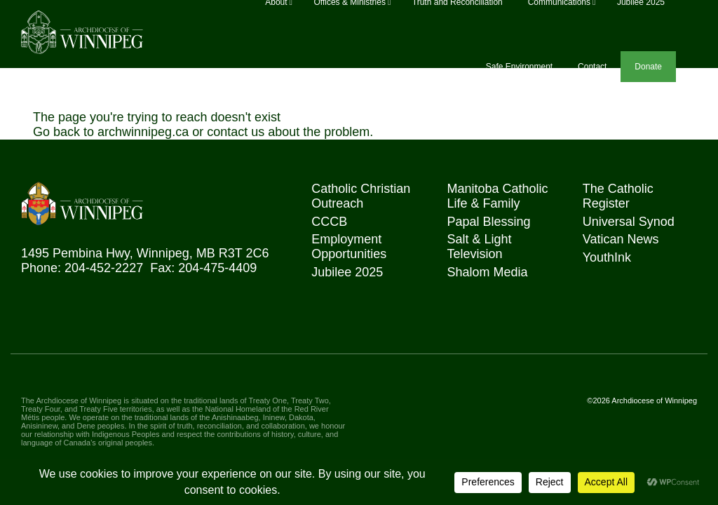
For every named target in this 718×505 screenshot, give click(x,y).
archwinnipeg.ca (143, 132)
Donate (648, 67)
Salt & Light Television (479, 246)
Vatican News (621, 239)
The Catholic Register (618, 196)
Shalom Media (487, 272)
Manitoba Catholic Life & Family (497, 196)
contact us (235, 132)
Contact (592, 67)
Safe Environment (519, 67)
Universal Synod (629, 222)
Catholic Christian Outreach (360, 196)
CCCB (329, 222)
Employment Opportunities (348, 246)
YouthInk (607, 257)
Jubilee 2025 (347, 272)
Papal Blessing (488, 222)
